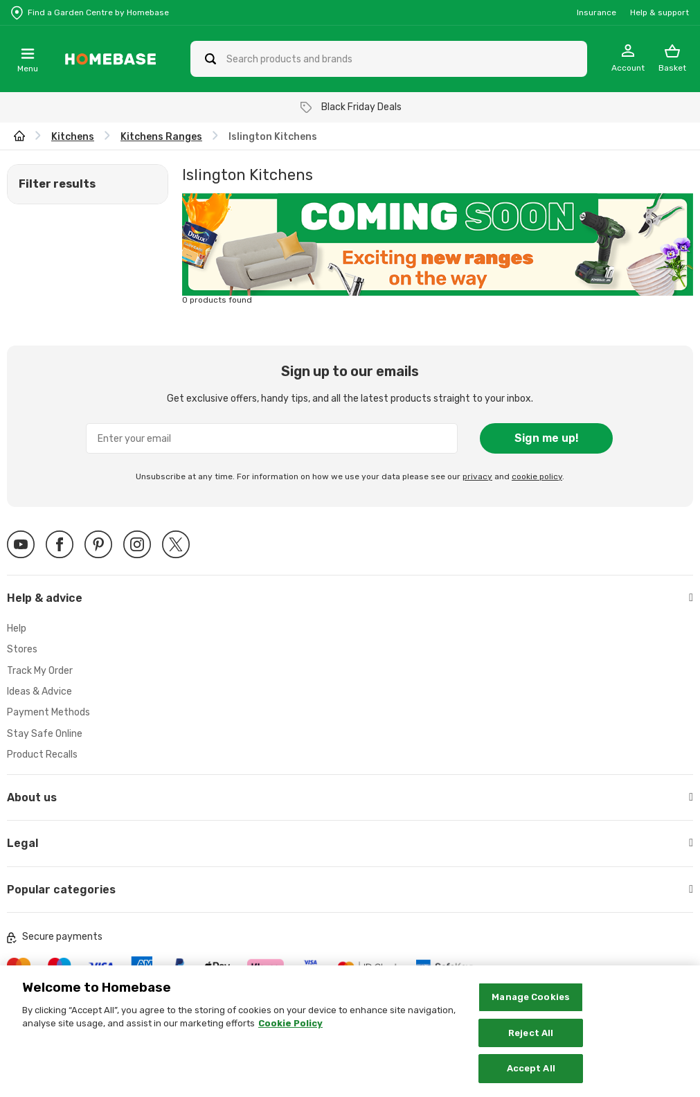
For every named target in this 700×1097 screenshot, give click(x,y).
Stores (22, 649)
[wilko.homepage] (19, 137)
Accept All (531, 1078)
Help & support (659, 12)
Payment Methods (48, 712)
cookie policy (537, 476)
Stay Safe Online (44, 734)
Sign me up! (546, 438)
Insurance (596, 12)
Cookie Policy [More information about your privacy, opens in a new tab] (290, 1033)
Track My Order (40, 671)
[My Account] (628, 59)
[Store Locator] (90, 12)
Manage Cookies (531, 1006)
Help (16, 628)
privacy (477, 476)
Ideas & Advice (39, 691)
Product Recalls (42, 754)
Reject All (530, 1042)
